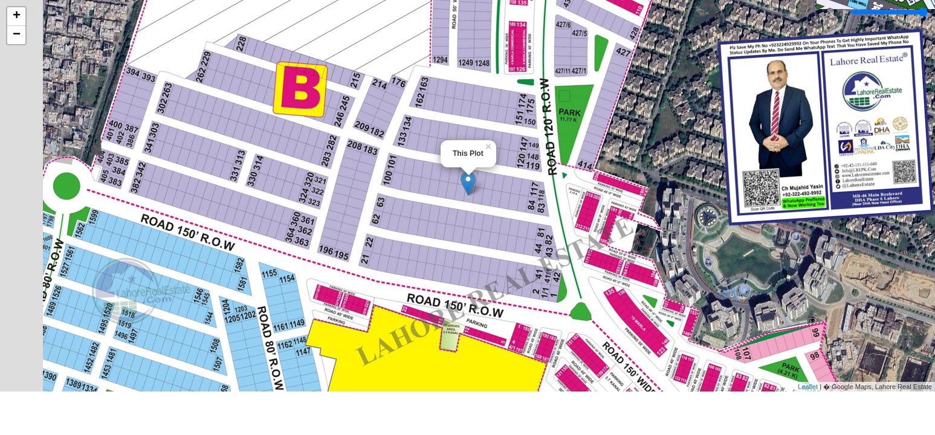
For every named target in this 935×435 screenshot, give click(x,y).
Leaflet (808, 386)
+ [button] (17, 16)
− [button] (17, 35)
